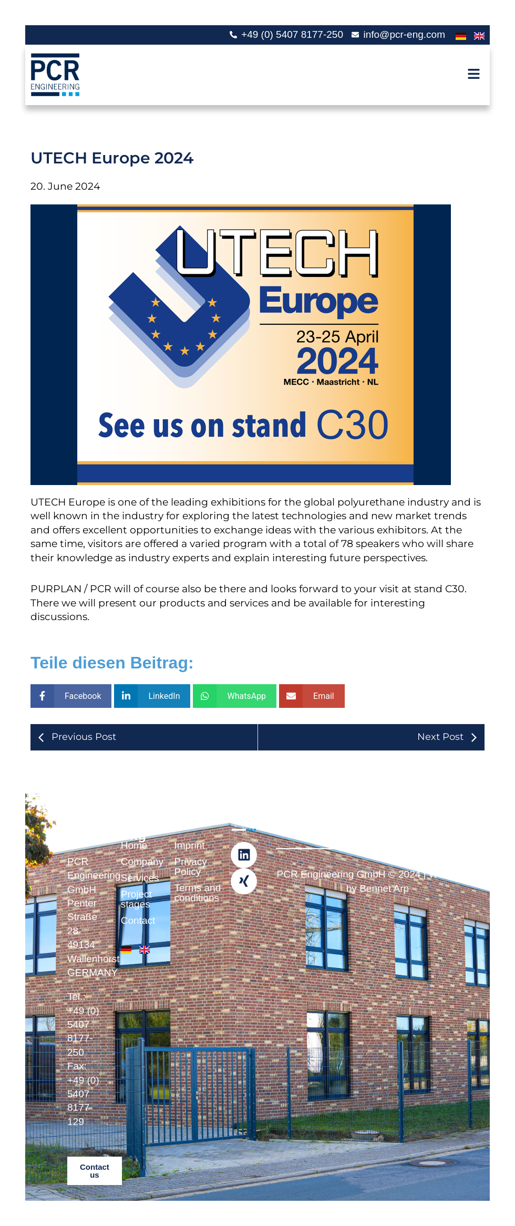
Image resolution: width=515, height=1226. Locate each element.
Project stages (136, 899)
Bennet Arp (384, 888)
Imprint (189, 845)
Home (134, 845)
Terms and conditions (190, 892)
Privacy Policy (190, 866)
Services (137, 877)
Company (137, 861)
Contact (137, 920)
